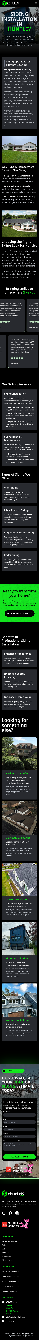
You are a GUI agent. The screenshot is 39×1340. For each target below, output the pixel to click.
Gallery (4, 1245)
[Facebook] (10, 1213)
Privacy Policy (7, 1260)
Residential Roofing (9, 1271)
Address (5, 1134)
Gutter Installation (9, 1286)
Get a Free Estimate (9, 1241)
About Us (5, 1252)
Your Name (6, 1112)
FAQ (3, 1249)
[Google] (4, 1213)
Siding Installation (9, 1281)
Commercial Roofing (10, 1276)
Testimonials (6, 1256)
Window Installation (9, 1291)
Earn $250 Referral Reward (12, 1312)
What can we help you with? (11, 1141)
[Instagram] (17, 1213)
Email (5, 1119)
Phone (5, 1126)
